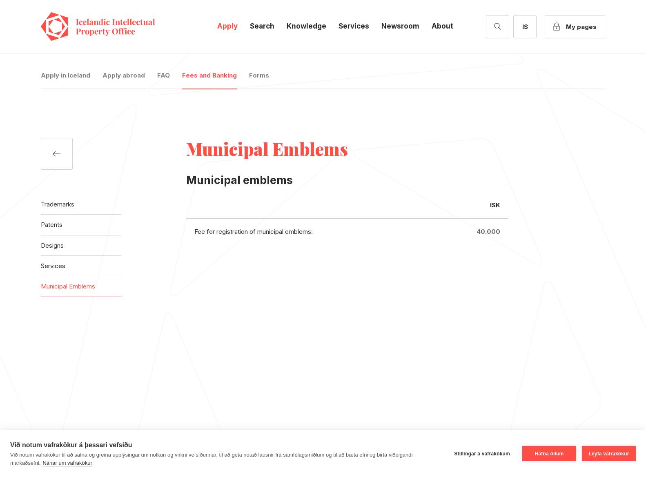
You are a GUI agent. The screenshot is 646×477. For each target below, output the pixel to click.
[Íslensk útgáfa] (525, 26)
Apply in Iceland (65, 75)
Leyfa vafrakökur (608, 454)
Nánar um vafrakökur (67, 463)
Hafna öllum (549, 454)
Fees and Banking (209, 75)
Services (354, 26)
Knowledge (306, 26)
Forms (259, 75)
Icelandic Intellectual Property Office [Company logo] (106, 26)
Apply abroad (123, 75)
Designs (52, 245)
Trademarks (57, 204)
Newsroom (400, 26)
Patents (51, 225)
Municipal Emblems (68, 286)
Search (262, 26)
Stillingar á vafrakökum (482, 454)
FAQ (163, 75)
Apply (227, 26)
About (442, 26)
